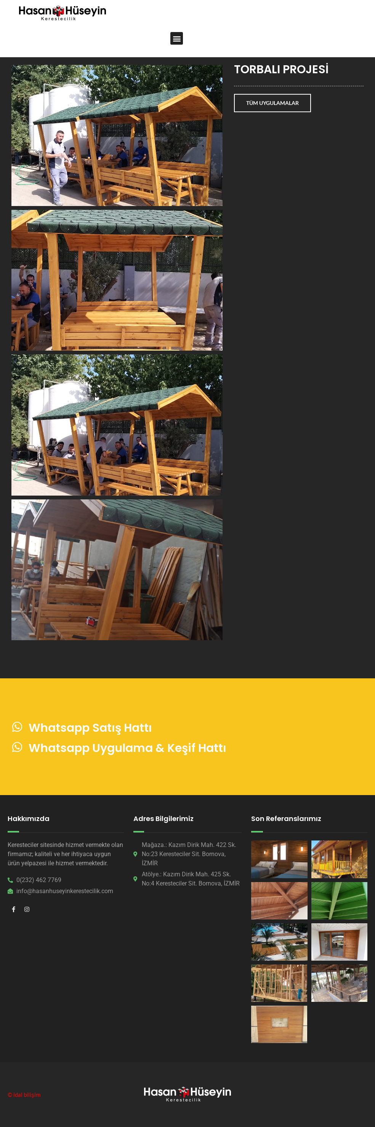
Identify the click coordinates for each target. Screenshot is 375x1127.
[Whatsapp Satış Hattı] (17, 727)
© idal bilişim (24, 1094)
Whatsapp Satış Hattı (90, 728)
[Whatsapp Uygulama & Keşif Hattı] (17, 747)
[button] (176, 38)
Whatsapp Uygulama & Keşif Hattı (127, 748)
